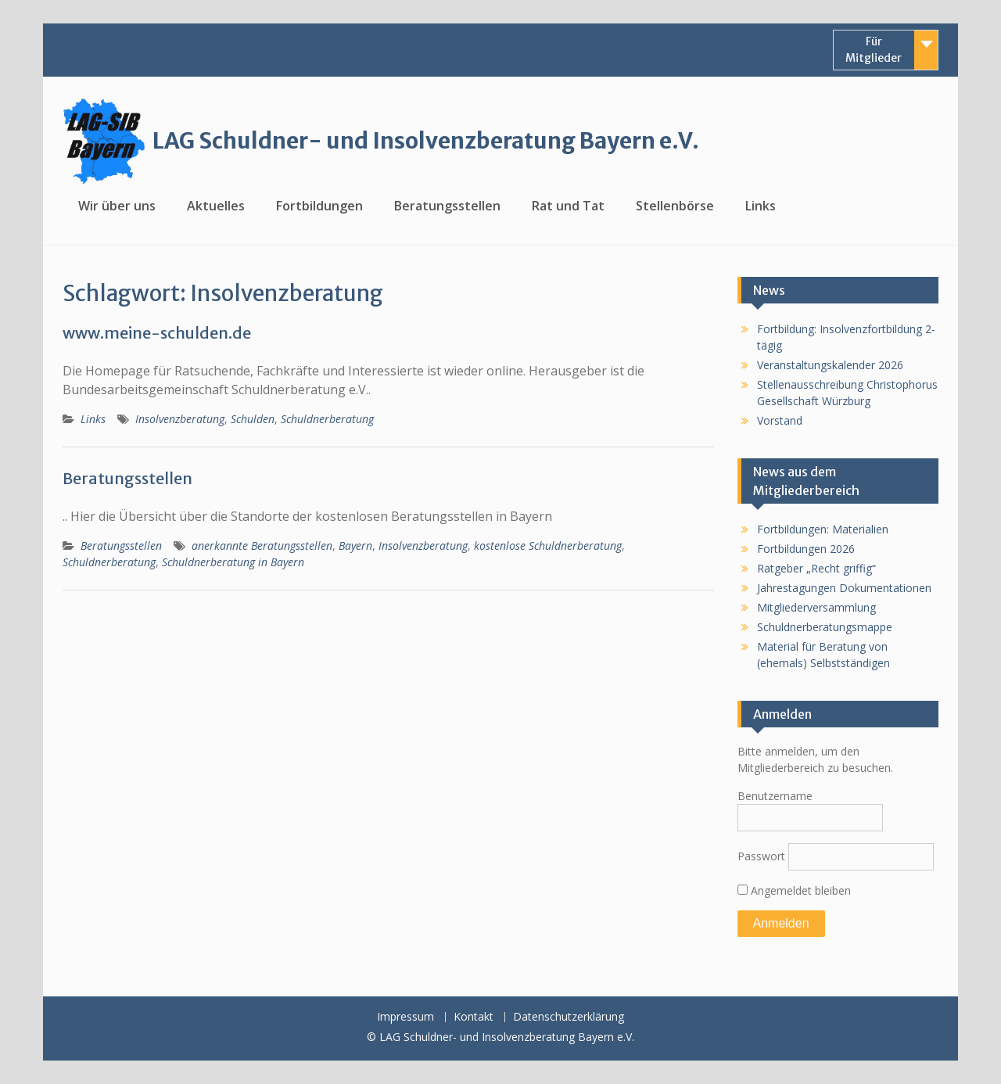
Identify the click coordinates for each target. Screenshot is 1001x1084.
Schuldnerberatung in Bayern (233, 562)
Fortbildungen (319, 205)
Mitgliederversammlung (816, 607)
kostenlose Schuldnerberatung (548, 545)
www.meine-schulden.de (157, 333)
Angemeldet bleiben (794, 890)
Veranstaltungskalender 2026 (830, 364)
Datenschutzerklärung (568, 1017)
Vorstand (779, 420)
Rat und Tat (568, 205)
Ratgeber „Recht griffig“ (816, 568)
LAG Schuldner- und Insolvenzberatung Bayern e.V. (425, 141)
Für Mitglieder (873, 49)
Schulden (252, 418)
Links (760, 205)
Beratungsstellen (447, 205)
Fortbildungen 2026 (806, 548)
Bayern (355, 545)
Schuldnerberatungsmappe (824, 626)
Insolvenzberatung (179, 418)
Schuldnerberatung (327, 418)
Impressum (405, 1017)
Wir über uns (117, 205)
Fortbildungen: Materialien (822, 529)
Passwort (761, 856)
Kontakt (473, 1017)
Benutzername (775, 795)
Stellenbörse (675, 205)
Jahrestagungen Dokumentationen (844, 587)
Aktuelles (216, 205)
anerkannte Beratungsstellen (262, 545)
